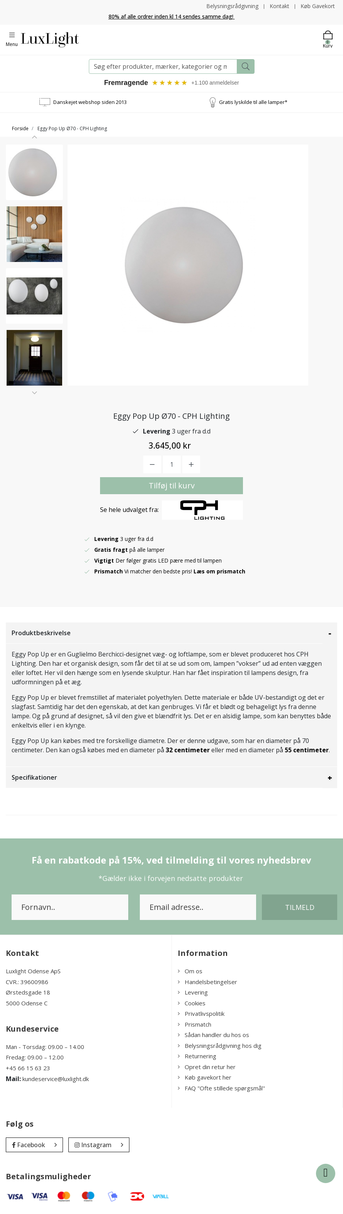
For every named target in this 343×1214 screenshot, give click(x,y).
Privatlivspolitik (201, 1014)
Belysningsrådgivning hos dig (219, 1045)
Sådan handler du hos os (213, 1035)
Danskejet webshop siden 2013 (90, 102)
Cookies (191, 1003)
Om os (190, 971)
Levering (193, 992)
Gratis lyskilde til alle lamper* (253, 102)
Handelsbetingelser (207, 982)
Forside (20, 128)
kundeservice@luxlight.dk (55, 1079)
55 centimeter (307, 750)
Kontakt (279, 6)
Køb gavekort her (204, 1077)
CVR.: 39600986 (27, 982)
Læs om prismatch (219, 571)
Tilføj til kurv (172, 486)
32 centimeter (188, 750)
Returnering (197, 1056)
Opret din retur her (207, 1067)
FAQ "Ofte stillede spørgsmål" (221, 1088)
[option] (34, 172)
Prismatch (194, 1024)
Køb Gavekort (318, 6)
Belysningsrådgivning (232, 6)
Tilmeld (299, 907)
